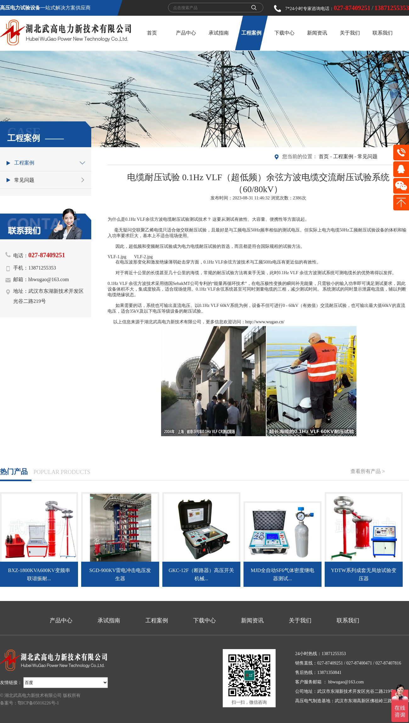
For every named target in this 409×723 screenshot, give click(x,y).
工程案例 (251, 33)
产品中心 (186, 33)
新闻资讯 (317, 33)
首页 (152, 33)
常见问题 (367, 156)
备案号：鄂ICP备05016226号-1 (29, 703)
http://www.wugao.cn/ (264, 322)
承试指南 (219, 33)
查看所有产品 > (367, 471)
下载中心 (284, 33)
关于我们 (350, 33)
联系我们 (383, 33)
